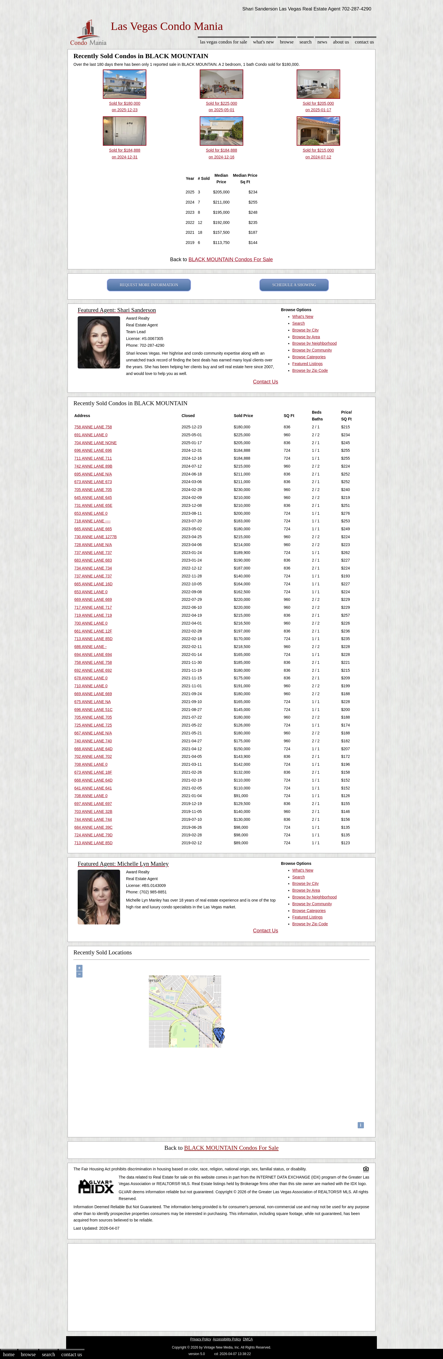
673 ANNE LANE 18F (93, 772)
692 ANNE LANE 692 (93, 670)
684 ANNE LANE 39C (93, 827)
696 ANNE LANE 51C (93, 709)
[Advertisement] (221, 1285)
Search (305, 42)
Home (8, 1354)
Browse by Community (312, 350)
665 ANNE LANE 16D (93, 584)
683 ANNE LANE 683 (93, 560)
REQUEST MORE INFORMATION (149, 285)
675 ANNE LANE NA (92, 701)
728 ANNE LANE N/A (93, 544)
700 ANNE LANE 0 (91, 623)
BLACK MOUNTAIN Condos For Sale (230, 259)
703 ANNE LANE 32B (93, 811)
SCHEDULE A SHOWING (294, 285)
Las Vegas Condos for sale (223, 42)
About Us (341, 42)
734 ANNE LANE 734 (93, 568)
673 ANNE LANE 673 (93, 481)
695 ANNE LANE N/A (93, 474)
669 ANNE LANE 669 (93, 599)
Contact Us (364, 42)
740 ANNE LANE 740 (93, 741)
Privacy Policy (200, 1339)
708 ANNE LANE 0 (91, 764)
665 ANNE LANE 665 (93, 529)
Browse (287, 42)
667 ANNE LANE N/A (93, 733)
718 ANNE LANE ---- (92, 521)
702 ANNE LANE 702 (93, 756)
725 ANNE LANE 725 (93, 725)
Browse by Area (306, 337)
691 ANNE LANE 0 (91, 435)
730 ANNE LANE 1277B (95, 537)
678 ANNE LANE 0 (91, 678)
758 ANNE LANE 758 (93, 427)
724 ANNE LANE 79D (93, 835)
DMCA (248, 1339)
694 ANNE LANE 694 (93, 654)
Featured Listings (307, 363)
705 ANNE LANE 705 (93, 489)
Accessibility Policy (227, 1339)
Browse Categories (309, 357)
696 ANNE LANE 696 (93, 450)
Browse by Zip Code (310, 370)
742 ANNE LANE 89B (93, 466)
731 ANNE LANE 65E (93, 505)
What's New (263, 42)
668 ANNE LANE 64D (93, 749)
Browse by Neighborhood (314, 343)
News (322, 42)
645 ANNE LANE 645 (93, 497)
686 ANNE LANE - (90, 646)
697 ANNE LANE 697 (93, 803)
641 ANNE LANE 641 (93, 788)
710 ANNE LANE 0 (91, 686)
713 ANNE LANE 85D (93, 638)
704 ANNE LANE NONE (95, 442)
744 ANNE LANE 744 (93, 819)
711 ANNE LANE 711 (93, 458)
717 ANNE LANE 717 (93, 607)
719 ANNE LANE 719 (93, 615)
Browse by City (305, 330)
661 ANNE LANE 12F (93, 631)
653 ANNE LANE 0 (91, 513)
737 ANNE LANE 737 (93, 552)
